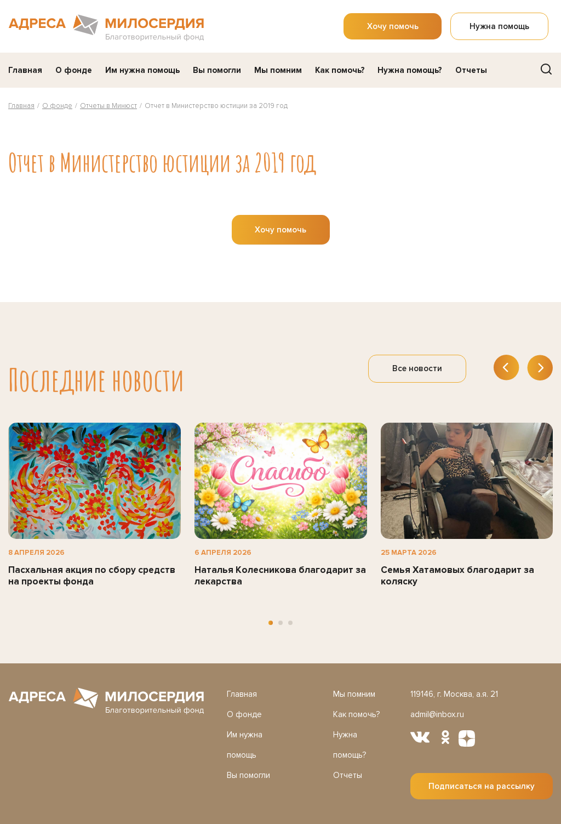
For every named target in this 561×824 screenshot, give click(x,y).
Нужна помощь (499, 26)
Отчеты (471, 70)
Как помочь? (340, 70)
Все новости (417, 368)
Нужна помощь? (409, 70)
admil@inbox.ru (437, 714)
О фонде (73, 70)
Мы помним (278, 70)
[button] (270, 623)
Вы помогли (217, 70)
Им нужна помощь (142, 70)
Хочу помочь (393, 26)
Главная (25, 70)
